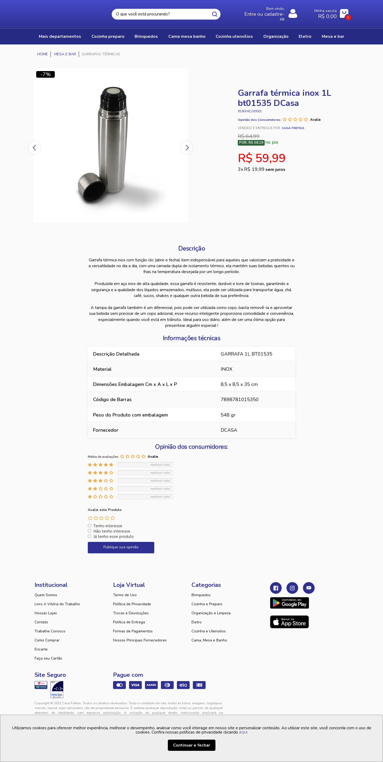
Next (187, 148)
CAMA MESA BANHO (187, 36)
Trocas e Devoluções (131, 613)
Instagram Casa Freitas (292, 588)
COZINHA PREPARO (107, 36)
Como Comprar (47, 640)
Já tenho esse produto (113, 536)
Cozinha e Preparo (207, 604)
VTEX (299, 707)
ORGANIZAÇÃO (276, 36)
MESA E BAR (333, 36)
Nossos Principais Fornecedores (140, 640)
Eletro (197, 622)
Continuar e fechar (191, 745)
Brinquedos (201, 595)
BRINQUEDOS (146, 36)
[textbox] (166, 14)
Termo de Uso (125, 595)
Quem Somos (46, 595)
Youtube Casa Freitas (309, 588)
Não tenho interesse (111, 531)
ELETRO (305, 36)
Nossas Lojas (46, 613)
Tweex (277, 707)
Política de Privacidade (132, 604)
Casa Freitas (64, 12)
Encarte (41, 649)
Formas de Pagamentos (133, 631)
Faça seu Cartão (48, 658)
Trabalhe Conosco (50, 631)
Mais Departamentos (60, 36)
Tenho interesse (107, 526)
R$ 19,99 (264, 169)
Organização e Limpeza (211, 613)
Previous (35, 148)
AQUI (243, 732)
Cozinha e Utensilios (209, 631)
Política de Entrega (129, 622)
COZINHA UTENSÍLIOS (234, 36)
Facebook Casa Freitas (276, 588)
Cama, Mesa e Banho (209, 640)
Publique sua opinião (121, 547)
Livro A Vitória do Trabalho (57, 604)
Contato (41, 622)
